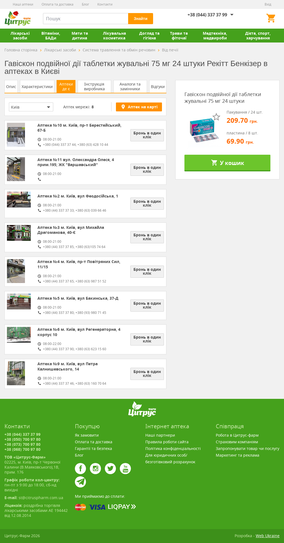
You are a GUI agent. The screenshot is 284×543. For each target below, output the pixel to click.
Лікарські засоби (20, 36)
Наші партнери (160, 435)
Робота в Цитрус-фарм (237, 435)
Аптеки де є (66, 86)
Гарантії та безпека (93, 448)
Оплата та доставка (57, 4)
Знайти (140, 18)
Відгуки (158, 86)
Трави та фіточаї (179, 36)
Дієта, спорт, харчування (258, 36)
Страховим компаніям (237, 441)
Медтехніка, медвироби (215, 36)
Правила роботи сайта (167, 441)
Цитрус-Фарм (17, 18)
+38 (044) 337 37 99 (207, 15)
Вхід (268, 4)
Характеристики (37, 86)
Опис (11, 86)
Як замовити (87, 435)
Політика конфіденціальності (173, 448)
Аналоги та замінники (130, 86)
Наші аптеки (23, 4)
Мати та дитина (80, 36)
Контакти (105, 4)
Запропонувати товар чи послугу (247, 448)
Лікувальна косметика (114, 36)
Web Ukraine (268, 535)
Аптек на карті (139, 106)
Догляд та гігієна (149, 36)
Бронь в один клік (147, 134)
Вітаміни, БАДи (50, 36)
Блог (85, 4)
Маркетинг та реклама (237, 455)
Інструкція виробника (94, 86)
